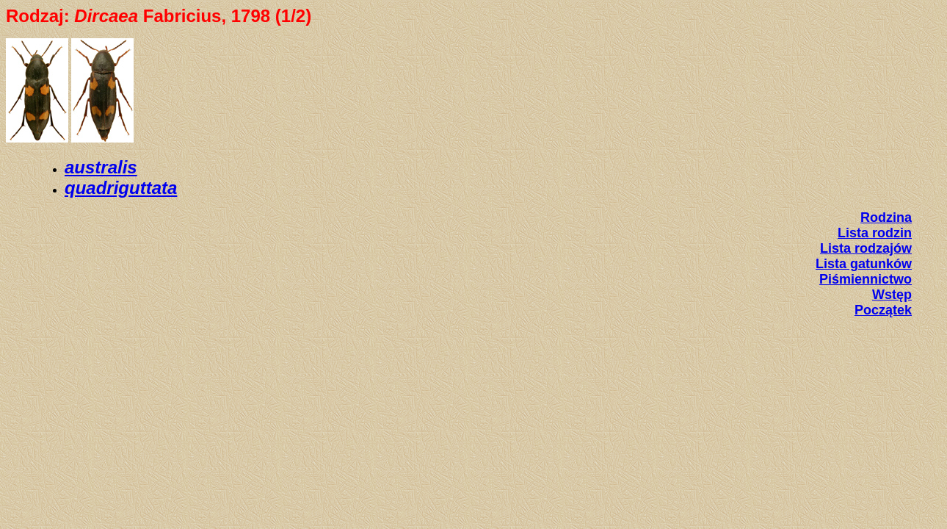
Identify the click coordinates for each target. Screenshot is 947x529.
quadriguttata (121, 188)
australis (101, 167)
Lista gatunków (864, 263)
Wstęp (892, 294)
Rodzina (886, 217)
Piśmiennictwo (865, 279)
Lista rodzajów (866, 248)
